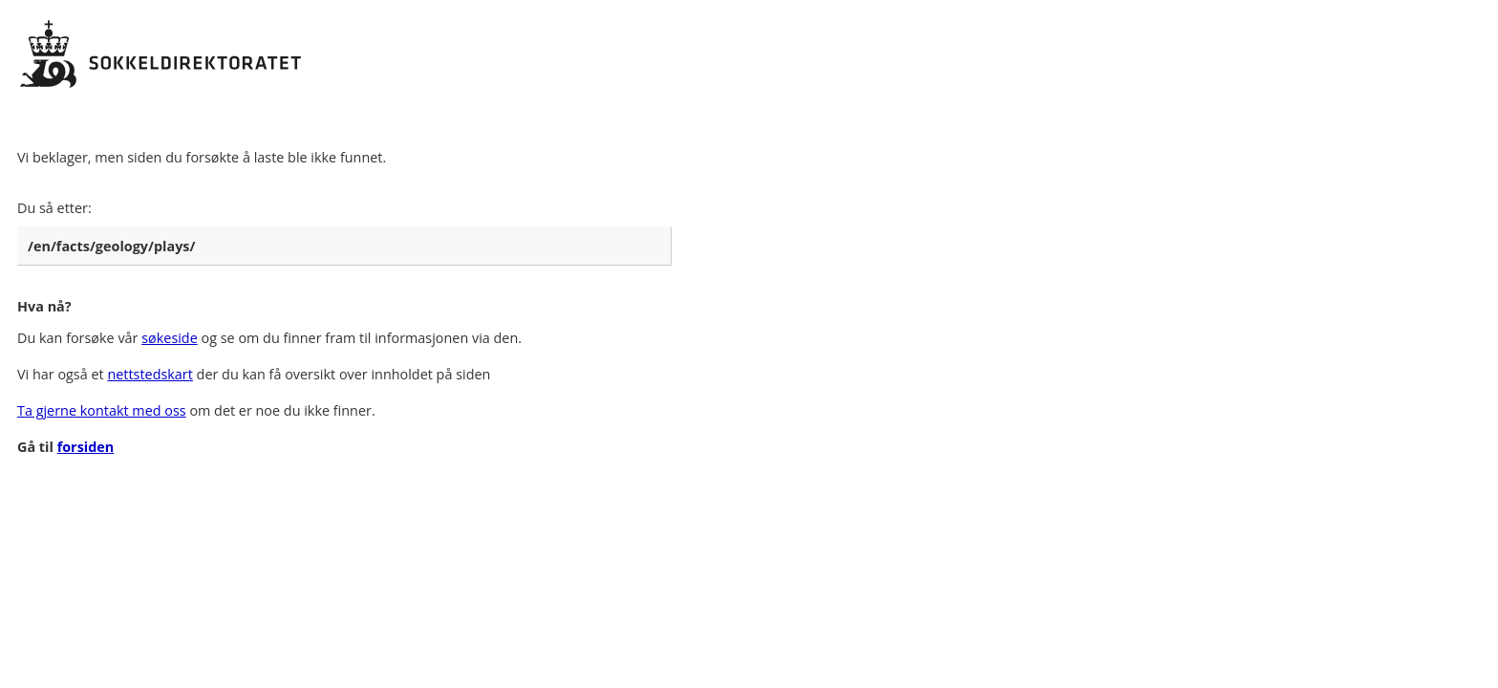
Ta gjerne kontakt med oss (101, 410)
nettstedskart (149, 374)
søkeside (169, 338)
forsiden (86, 447)
